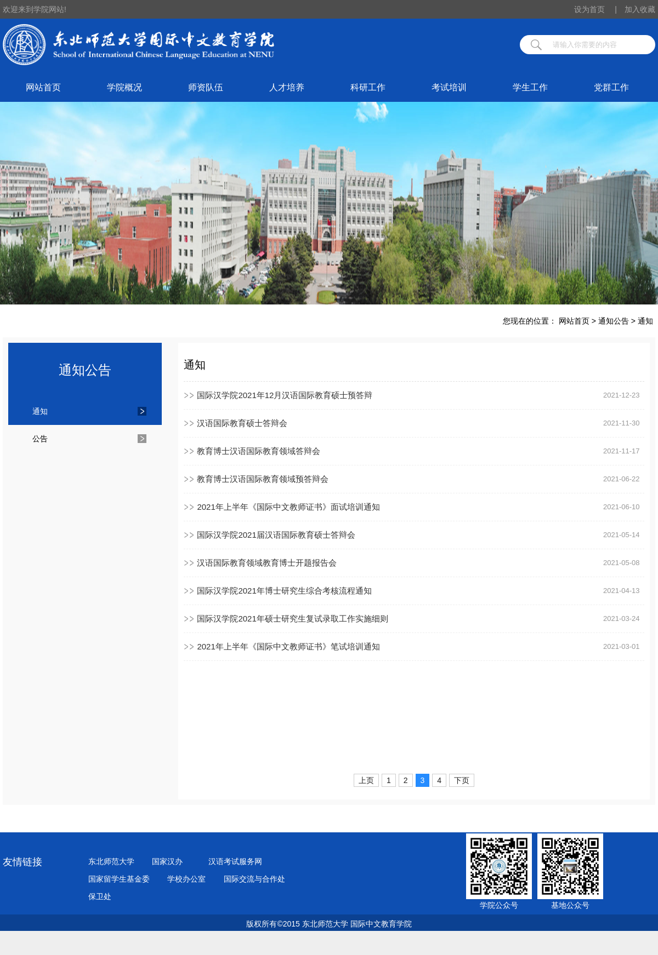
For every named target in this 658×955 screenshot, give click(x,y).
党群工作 (611, 87)
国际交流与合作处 (254, 879)
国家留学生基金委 (119, 879)
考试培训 (449, 87)
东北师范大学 (111, 861)
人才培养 (286, 87)
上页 (366, 780)
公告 (40, 438)
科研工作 (367, 87)
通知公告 (613, 321)
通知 (645, 321)
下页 (461, 780)
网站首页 (43, 87)
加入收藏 (640, 9)
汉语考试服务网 (235, 861)
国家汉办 (167, 861)
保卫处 (99, 896)
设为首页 (595, 9)
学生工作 (530, 87)
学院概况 (124, 87)
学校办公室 (186, 879)
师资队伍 (205, 87)
